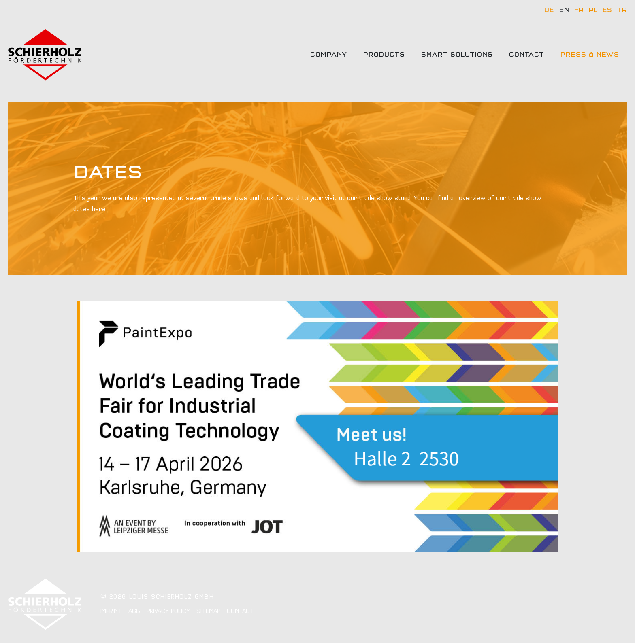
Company (328, 54)
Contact (526, 54)
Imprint (111, 611)
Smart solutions (456, 54)
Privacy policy (168, 611)
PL (592, 10)
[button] (18, 625)
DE (549, 10)
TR (622, 10)
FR (579, 10)
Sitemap (208, 611)
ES (607, 10)
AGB (134, 611)
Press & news (589, 54)
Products (384, 54)
